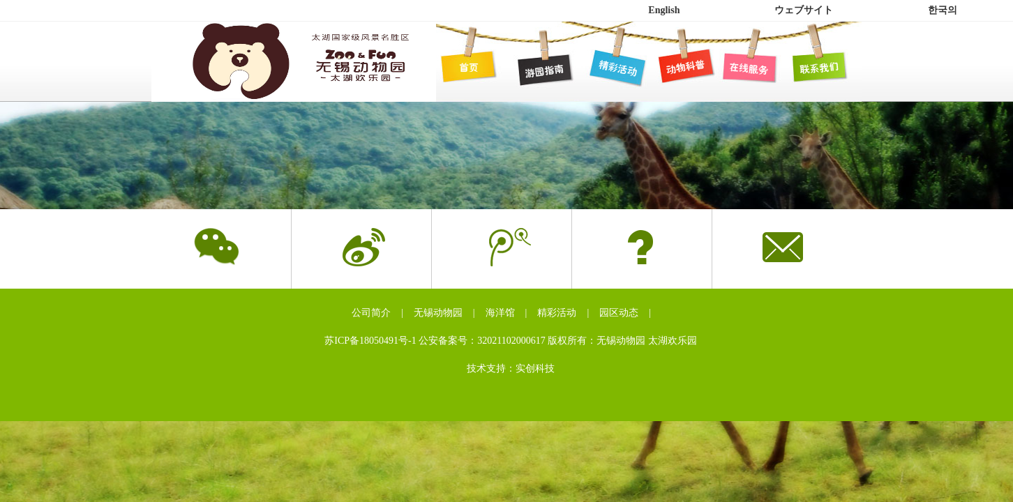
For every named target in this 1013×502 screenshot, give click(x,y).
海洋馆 (500, 312)
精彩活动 (556, 312)
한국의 (942, 10)
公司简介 (371, 312)
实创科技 (535, 368)
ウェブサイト (803, 10)
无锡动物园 (438, 312)
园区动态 (618, 312)
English (664, 10)
